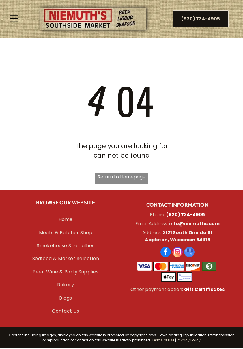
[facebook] (165, 254)
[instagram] (177, 254)
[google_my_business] (189, 254)
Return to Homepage (121, 177)
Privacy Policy (189, 340)
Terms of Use (163, 340)
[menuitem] (65, 220)
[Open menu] (14, 19)
